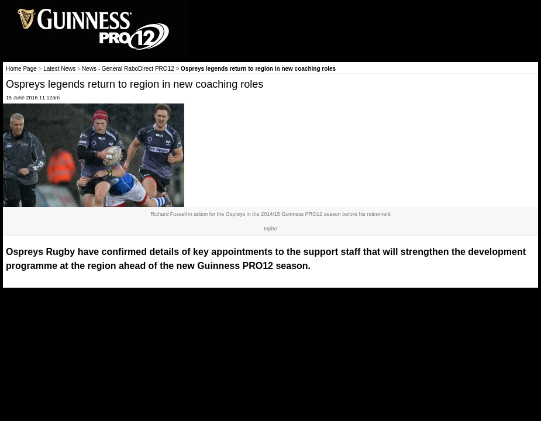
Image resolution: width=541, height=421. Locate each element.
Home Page (21, 68)
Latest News (59, 68)
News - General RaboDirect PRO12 (128, 68)
